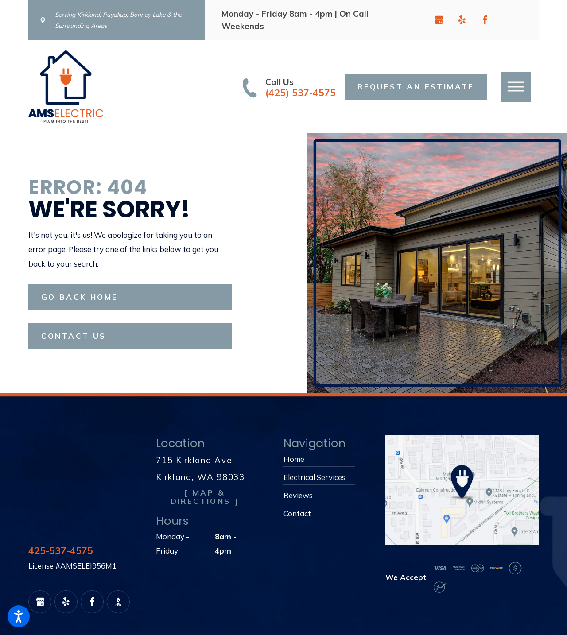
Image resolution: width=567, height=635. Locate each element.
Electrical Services (315, 477)
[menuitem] (319, 459)
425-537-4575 (60, 550)
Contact (297, 513)
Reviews (298, 495)
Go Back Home (79, 297)
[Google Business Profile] (439, 20)
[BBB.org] (508, 20)
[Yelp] (462, 20)
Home (294, 459)
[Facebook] (485, 20)
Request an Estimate (415, 86)
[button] (19, 616)
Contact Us (73, 336)
